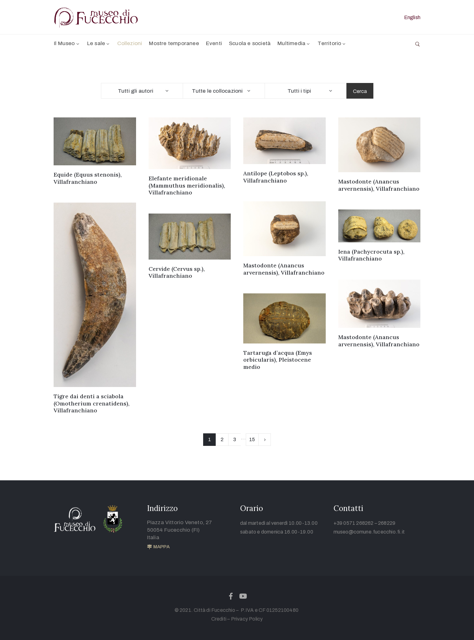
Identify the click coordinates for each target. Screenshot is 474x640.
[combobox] (142, 91)
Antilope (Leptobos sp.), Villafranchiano (275, 177)
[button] (158, 547)
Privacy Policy (247, 619)
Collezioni (129, 43)
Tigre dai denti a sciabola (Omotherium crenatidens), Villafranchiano (91, 403)
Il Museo (67, 43)
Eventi (214, 43)
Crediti (218, 619)
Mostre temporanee (174, 43)
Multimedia (294, 43)
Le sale (99, 43)
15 (252, 439)
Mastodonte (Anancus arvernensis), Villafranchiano (378, 185)
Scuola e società (250, 43)
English (412, 17)
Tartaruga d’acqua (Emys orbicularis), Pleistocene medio (277, 359)
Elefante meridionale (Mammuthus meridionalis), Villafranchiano (187, 185)
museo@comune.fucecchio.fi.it (369, 531)
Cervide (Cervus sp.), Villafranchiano (177, 272)
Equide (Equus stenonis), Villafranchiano (88, 178)
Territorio (332, 43)
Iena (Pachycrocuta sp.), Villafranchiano (371, 255)
